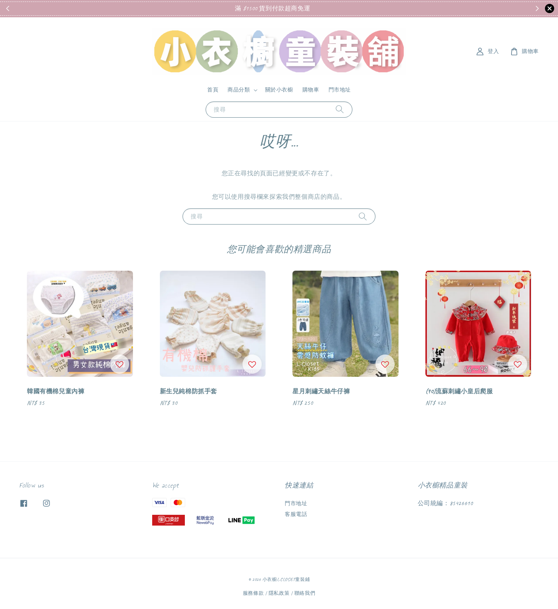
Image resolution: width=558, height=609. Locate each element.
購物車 (310, 90)
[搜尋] (339, 109)
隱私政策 (279, 593)
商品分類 (239, 90)
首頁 (212, 90)
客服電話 (296, 514)
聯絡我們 (305, 593)
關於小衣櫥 (279, 90)
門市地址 (340, 90)
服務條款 (253, 593)
